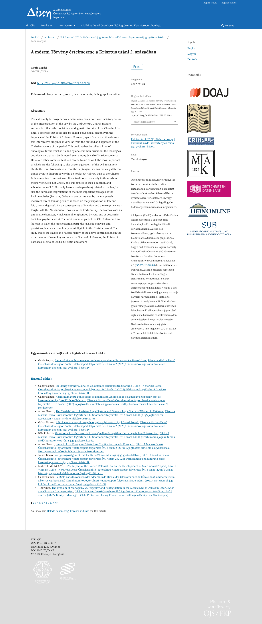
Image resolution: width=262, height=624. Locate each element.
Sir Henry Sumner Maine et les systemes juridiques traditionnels (94, 385)
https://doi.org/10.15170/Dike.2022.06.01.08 (63, 83)
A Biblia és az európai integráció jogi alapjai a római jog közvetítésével (97, 422)
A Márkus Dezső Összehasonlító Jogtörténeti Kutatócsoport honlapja (121, 25)
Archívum (46, 25)
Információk (65, 25)
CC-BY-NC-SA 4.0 (145, 265)
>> (56, 502)
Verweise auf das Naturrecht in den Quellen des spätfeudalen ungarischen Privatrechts (106, 433)
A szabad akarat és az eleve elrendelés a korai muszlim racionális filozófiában (101, 360)
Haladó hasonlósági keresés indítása (68, 511)
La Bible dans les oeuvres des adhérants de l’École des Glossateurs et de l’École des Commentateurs (115, 477)
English (191, 48)
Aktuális (30, 25)
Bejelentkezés (229, 2)
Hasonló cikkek (41, 378)
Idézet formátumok (144, 121)
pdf (138, 66)
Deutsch (192, 59)
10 (51, 502)
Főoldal (35, 37)
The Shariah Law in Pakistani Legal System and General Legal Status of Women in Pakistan (110, 411)
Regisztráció (210, 2)
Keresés (227, 25)
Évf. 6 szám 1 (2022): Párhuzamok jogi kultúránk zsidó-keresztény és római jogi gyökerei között (112, 37)
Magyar (191, 53)
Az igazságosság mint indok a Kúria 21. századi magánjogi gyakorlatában (97, 455)
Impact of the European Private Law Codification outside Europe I (95, 444)
